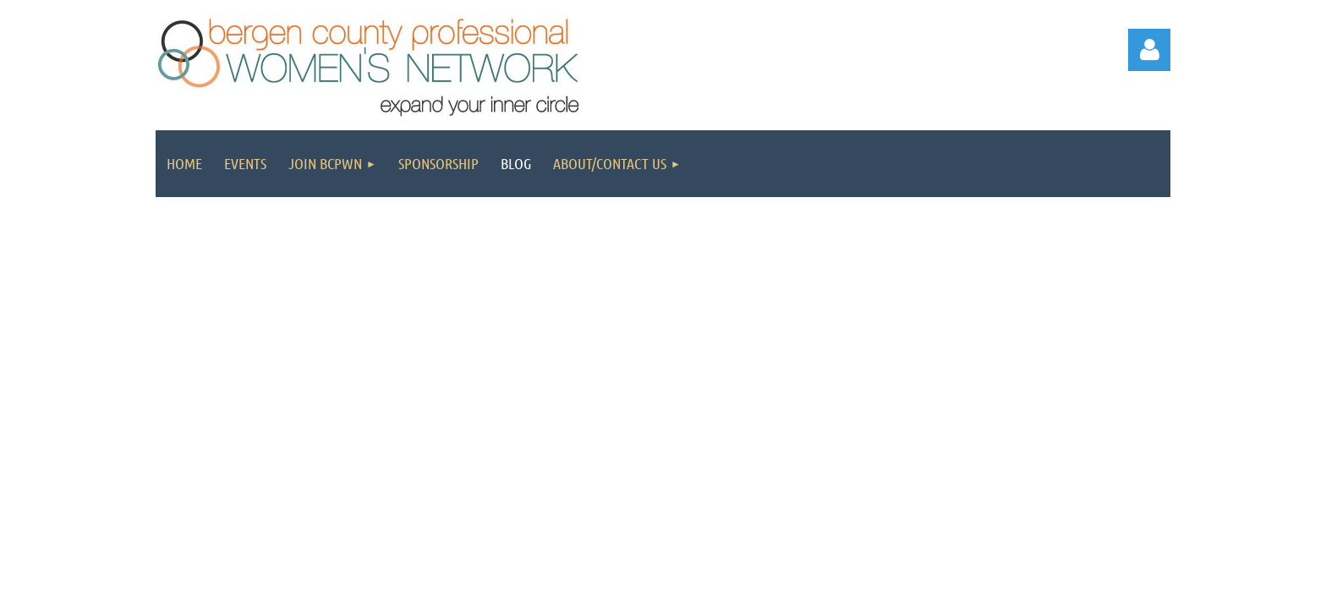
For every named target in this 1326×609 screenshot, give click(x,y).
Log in (1149, 50)
